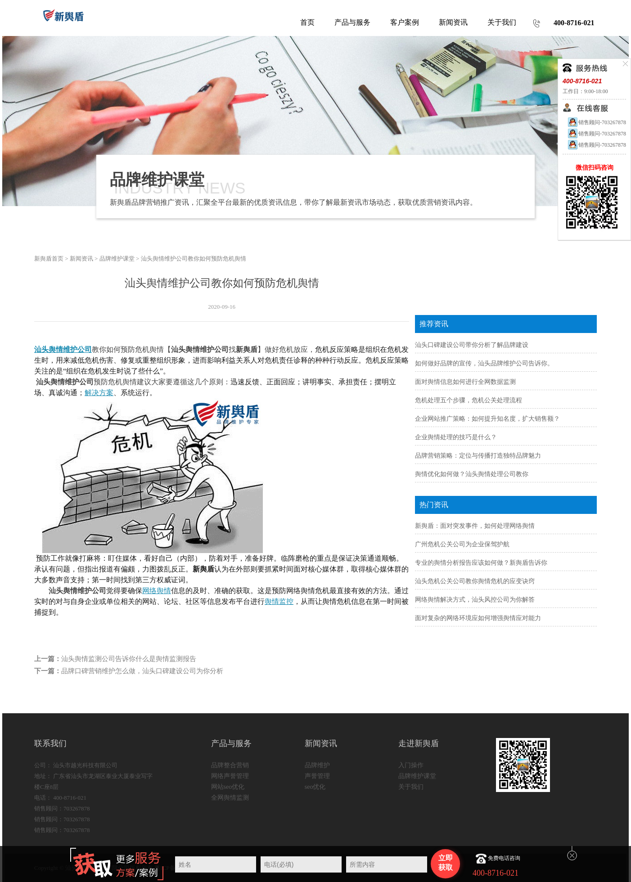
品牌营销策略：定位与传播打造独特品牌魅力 (478, 455)
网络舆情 (156, 590)
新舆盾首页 (48, 258)
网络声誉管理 (230, 776)
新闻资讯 (81, 258)
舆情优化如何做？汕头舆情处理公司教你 (471, 474)
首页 (307, 22)
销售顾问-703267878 (596, 122)
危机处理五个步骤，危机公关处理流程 (468, 400)
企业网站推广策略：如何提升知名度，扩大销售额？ (487, 418)
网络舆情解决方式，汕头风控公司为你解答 (475, 599)
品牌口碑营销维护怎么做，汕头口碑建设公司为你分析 (142, 671)
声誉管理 (317, 776)
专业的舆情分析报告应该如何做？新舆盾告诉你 (481, 562)
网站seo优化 (228, 786)
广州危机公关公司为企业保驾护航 (462, 544)
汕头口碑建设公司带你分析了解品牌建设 (471, 345)
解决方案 (99, 392)
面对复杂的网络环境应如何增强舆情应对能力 (478, 618)
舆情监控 (279, 601)
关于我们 (411, 786)
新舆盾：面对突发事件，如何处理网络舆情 (475, 525)
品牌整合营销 (230, 765)
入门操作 (411, 765)
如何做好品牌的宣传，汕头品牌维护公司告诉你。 (484, 363)
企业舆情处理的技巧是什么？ (456, 437)
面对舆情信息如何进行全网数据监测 (465, 381)
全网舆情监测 (230, 797)
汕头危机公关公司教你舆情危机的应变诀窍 (475, 581)
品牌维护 (317, 765)
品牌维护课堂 (117, 258)
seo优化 (315, 786)
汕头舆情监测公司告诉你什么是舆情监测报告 (128, 658)
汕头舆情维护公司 (63, 349)
